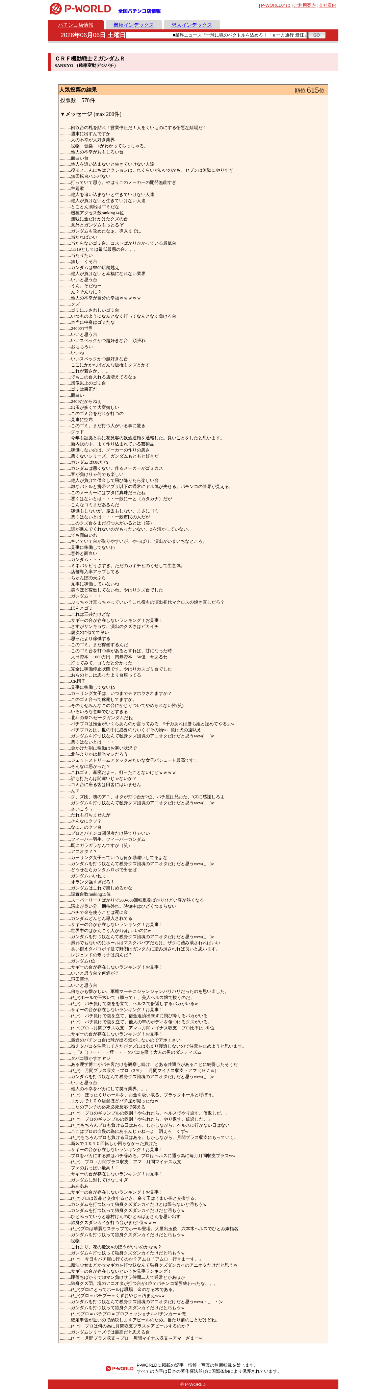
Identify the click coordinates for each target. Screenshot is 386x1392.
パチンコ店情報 (76, 25)
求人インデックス (192, 25)
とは (275, 5)
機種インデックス (133, 25)
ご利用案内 (305, 5)
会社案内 (327, 5)
